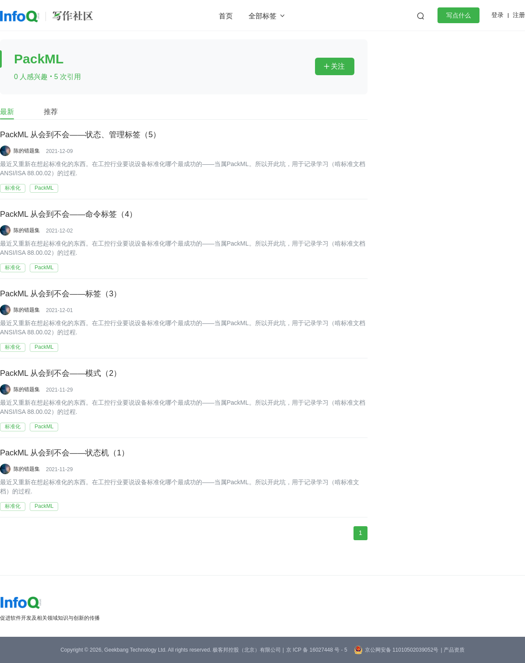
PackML (44, 188)
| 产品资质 (452, 650)
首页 (226, 16)
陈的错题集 (27, 151)
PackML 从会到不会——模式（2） (60, 373)
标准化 (13, 188)
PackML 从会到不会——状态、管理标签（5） (80, 135)
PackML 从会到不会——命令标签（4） (68, 214)
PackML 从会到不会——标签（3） (60, 294)
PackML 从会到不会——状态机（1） (64, 453)
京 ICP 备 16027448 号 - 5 (316, 650)
